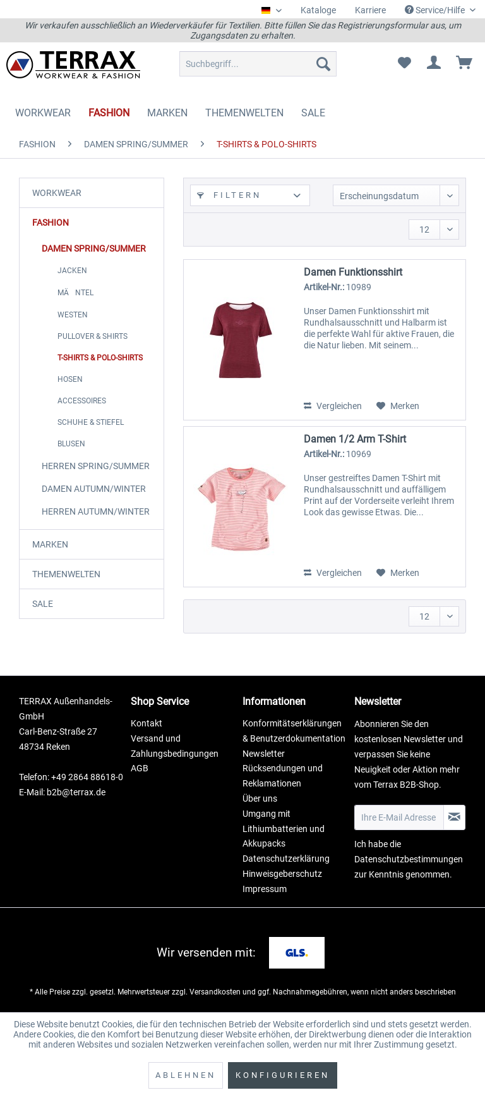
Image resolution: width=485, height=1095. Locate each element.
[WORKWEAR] (43, 113)
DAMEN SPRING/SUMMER (94, 248)
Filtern (229, 195)
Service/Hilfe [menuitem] (436, 10)
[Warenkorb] (464, 63)
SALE (42, 604)
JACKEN (72, 270)
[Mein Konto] (434, 63)
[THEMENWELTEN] (244, 113)
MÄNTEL (75, 292)
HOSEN (70, 379)
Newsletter (263, 754)
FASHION (50, 222)
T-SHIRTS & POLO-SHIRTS (100, 357)
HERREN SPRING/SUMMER (96, 466)
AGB (139, 768)
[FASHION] (109, 113)
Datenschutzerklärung (286, 858)
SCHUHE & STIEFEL (90, 422)
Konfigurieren (283, 1075)
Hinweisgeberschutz (282, 874)
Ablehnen (185, 1075)
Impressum (264, 889)
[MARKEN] (167, 113)
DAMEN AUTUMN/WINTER (94, 489)
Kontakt (146, 723)
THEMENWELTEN (66, 574)
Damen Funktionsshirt (353, 272)
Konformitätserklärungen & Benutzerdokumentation (293, 730)
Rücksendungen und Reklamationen (282, 775)
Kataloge (318, 10)
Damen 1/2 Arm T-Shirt (355, 439)
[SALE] (313, 113)
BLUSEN (71, 443)
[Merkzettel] (404, 63)
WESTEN (72, 314)
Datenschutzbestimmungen (408, 859)
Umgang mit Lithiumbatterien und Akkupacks (283, 829)
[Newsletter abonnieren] (454, 817)
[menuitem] (318, 10)
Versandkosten (215, 992)
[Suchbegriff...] (258, 63)
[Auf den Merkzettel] (397, 405)
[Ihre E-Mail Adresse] (399, 817)
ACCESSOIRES (81, 400)
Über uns (259, 798)
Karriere (370, 10)
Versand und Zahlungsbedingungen (175, 746)
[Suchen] (323, 63)
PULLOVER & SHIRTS (92, 336)
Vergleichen (333, 406)
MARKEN (50, 544)
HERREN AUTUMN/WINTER (96, 511)
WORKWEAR (56, 193)
